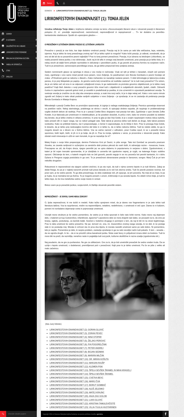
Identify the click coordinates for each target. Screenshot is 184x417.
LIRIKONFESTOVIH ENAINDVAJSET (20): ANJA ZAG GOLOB (78, 396)
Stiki (5, 70)
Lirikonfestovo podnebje (14, 52)
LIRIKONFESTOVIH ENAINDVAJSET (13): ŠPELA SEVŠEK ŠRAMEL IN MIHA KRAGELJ (90, 370)
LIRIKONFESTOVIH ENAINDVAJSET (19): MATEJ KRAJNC (77, 392)
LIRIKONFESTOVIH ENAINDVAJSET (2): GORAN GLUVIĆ (77, 330)
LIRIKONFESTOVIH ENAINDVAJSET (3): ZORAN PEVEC (76, 333)
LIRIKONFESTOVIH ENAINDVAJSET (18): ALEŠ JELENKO (77, 389)
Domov (6, 33)
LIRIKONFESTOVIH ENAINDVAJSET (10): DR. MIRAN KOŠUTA (79, 359)
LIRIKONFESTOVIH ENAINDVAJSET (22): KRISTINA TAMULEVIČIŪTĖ (82, 403)
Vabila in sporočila (11, 64)
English (7, 76)
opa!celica (100, 414)
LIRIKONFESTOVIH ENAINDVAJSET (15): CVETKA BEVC (76, 378)
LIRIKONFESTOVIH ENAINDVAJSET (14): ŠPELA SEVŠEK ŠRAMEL (81, 374)
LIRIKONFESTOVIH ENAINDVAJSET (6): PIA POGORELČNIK (78, 344)
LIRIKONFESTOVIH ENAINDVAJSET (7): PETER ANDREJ (76, 348)
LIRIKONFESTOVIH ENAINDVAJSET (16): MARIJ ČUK (75, 381)
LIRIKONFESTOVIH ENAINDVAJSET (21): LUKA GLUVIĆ (76, 400)
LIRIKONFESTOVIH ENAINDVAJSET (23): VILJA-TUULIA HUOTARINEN (83, 407)
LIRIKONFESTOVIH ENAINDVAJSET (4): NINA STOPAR (76, 337)
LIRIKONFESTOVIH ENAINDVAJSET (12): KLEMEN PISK (76, 367)
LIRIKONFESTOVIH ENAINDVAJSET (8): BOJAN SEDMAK (77, 352)
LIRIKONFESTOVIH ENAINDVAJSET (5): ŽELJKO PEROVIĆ (77, 341)
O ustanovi (8, 39)
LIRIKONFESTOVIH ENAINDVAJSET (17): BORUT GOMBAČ (78, 385)
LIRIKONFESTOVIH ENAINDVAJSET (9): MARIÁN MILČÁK (77, 355)
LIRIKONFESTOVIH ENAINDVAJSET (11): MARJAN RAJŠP (77, 363)
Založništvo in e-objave (13, 46)
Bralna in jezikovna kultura (15, 58)
